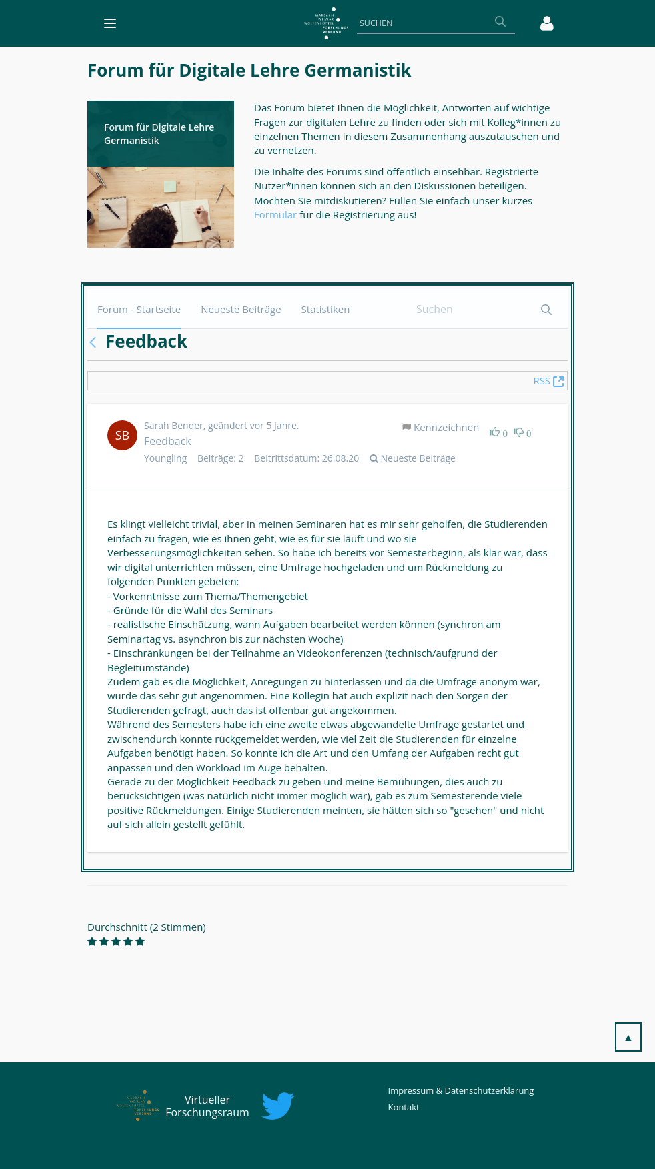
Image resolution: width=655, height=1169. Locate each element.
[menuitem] (139, 308)
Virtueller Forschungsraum (207, 1106)
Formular (276, 214)
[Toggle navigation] (110, 23)
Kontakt (404, 1107)
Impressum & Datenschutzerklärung (461, 1090)
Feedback (167, 441)
